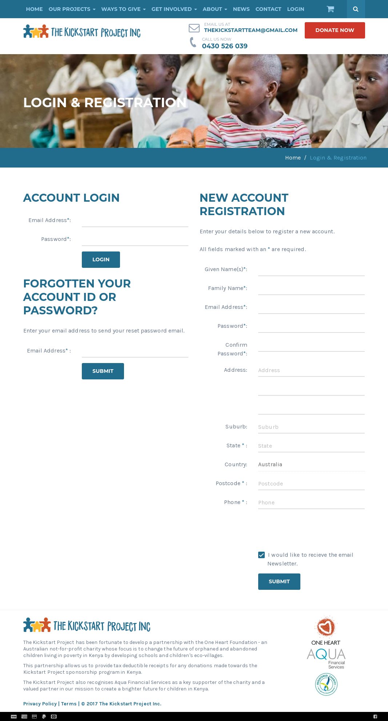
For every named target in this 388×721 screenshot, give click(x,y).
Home (34, 9)
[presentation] (313, 529)
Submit (102, 371)
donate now (334, 30)
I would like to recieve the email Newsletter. (305, 559)
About (215, 9)
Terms (69, 704)
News (241, 9)
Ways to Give (123, 9)
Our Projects (72, 9)
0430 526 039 (225, 46)
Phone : (235, 502)
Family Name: (227, 288)
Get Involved (174, 9)
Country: (236, 464)
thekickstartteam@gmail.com (250, 30)
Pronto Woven (210, 716)
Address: (235, 369)
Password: (56, 238)
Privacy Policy (40, 704)
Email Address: (49, 220)
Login (295, 9)
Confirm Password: (232, 349)
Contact (268, 9)
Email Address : (49, 350)
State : (237, 445)
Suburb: (236, 426)
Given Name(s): (226, 269)
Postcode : (231, 483)
